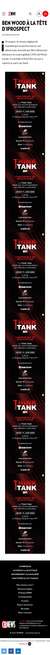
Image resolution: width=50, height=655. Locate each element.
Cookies (25, 601)
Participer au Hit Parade (25, 578)
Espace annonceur (25, 604)
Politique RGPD (25, 593)
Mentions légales (25, 589)
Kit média (25, 608)
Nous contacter (25, 612)
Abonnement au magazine (25, 574)
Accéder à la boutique (25, 570)
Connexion (25, 566)
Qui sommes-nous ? (25, 585)
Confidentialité (25, 597)
